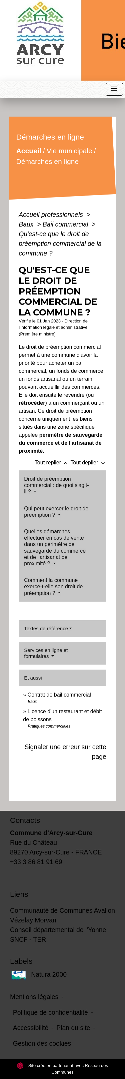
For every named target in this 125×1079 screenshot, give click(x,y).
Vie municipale (69, 151)
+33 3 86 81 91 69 (36, 861)
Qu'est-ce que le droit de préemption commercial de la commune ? (60, 243)
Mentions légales (34, 996)
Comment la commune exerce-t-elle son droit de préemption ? (53, 586)
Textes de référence (46, 628)
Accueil (28, 151)
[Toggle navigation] (114, 89)
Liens (19, 894)
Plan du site (73, 1027)
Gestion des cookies (42, 1043)
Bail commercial (66, 224)
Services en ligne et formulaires (46, 653)
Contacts (25, 820)
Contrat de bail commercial (59, 695)
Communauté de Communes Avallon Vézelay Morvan (62, 915)
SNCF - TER (28, 939)
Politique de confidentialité (50, 1012)
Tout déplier (88, 462)
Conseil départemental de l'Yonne (58, 929)
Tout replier (53, 462)
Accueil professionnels (52, 214)
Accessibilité (31, 1027)
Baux (27, 224)
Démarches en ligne (47, 161)
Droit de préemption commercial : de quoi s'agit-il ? (56, 485)
